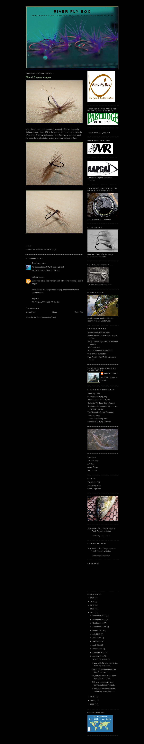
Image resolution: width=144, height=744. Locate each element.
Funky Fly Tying (93, 415)
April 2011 (97, 645)
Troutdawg (36, 263)
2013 (92, 605)
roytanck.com (106, 536)
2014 (92, 601)
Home (54, 312)
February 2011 (99, 652)
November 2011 (99, 619)
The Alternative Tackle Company (100, 412)
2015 (92, 598)
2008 (92, 704)
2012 (92, 609)
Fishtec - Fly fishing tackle (98, 419)
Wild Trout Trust (93, 347)
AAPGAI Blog (92, 461)
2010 (92, 697)
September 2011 (100, 627)
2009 (92, 700)
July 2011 (97, 634)
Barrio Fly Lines (93, 393)
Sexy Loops (92, 470)
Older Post (79, 312)
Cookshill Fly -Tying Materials (99, 422)
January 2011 (98, 656)
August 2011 (98, 630)
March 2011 (98, 649)
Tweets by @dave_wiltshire (98, 132)
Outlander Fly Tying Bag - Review (101, 403)
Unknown (36, 277)
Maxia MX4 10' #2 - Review (98, 400)
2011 (92, 612)
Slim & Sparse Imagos (101, 659)
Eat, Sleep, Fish (93, 482)
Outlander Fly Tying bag (97, 397)
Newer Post (30, 312)
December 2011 (99, 616)
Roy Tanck (92, 528)
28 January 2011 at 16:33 (45, 271)
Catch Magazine (94, 489)
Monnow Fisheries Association (99, 351)
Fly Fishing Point (94, 485)
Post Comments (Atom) (46, 317)
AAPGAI (90, 464)
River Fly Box (72, 11)
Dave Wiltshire (111, 373)
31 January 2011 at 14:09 (45, 302)
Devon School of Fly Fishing (98, 332)
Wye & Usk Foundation (96, 354)
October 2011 (98, 623)
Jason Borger (92, 467)
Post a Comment (32, 308)
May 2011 (97, 641)
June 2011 (97, 638)
